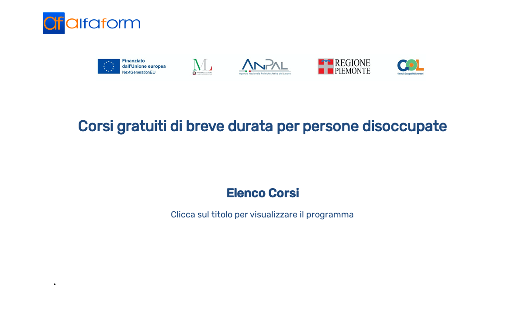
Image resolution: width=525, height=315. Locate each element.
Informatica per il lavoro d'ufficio (111, 283)
